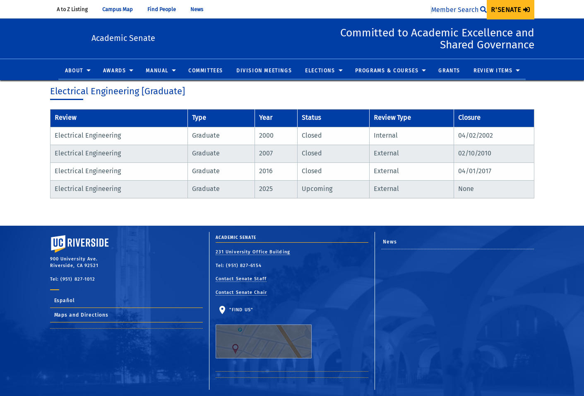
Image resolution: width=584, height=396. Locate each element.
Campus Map (121, 9)
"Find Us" (269, 332)
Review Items (492, 71)
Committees (205, 71)
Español (64, 300)
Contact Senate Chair (241, 292)
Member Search (459, 10)
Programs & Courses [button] (387, 71)
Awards (114, 71)
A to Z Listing (76, 9)
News (200, 9)
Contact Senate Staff (241, 278)
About (74, 71)
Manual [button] (157, 71)
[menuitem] (510, 9)
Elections (320, 71)
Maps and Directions (81, 315)
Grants (449, 71)
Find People (165, 9)
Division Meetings (264, 71)
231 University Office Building (253, 252)
